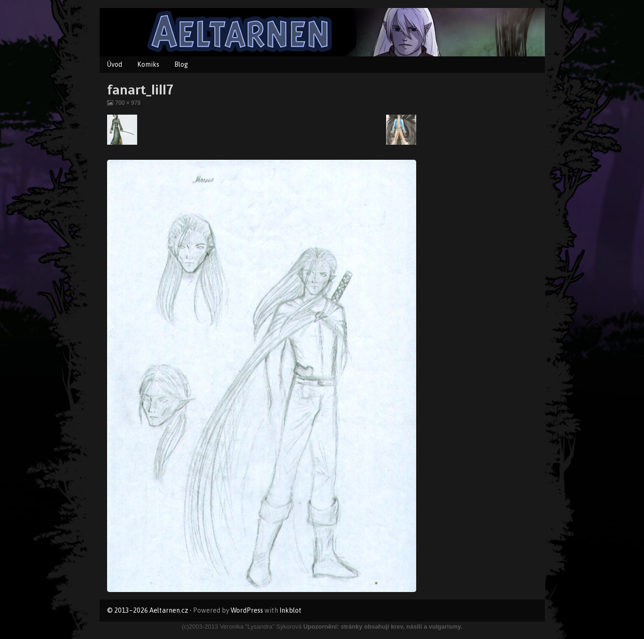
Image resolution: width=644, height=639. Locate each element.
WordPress (247, 610)
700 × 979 (127, 103)
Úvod (114, 64)
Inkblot (290, 610)
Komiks (148, 64)
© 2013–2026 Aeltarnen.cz (147, 610)
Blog (181, 64)
